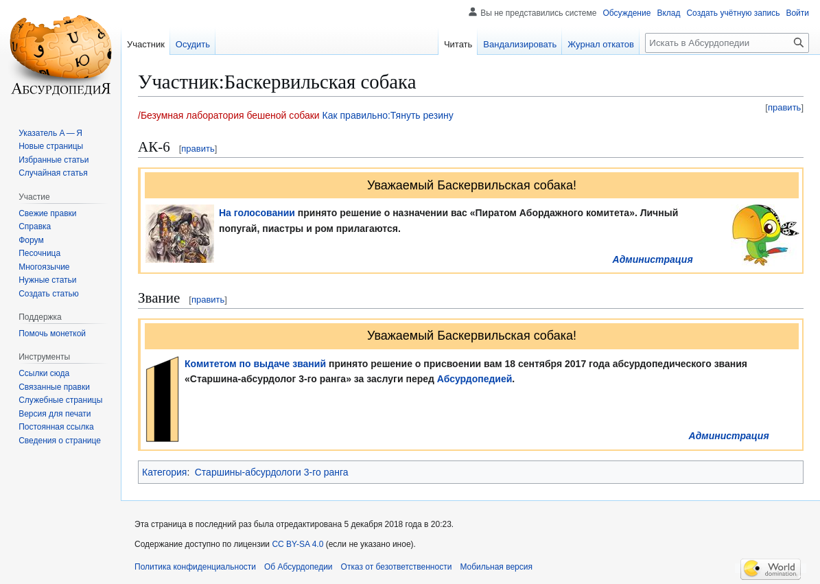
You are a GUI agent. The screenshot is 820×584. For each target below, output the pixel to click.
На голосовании (257, 212)
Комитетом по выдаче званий (255, 363)
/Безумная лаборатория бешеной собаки (229, 115)
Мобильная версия (496, 567)
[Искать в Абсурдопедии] (727, 43)
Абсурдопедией (475, 378)
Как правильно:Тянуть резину (388, 115)
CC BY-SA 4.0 (297, 544)
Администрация (653, 259)
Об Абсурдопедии (298, 567)
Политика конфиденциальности (195, 567)
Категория (164, 472)
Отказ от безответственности (396, 567)
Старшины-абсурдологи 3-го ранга (272, 472)
